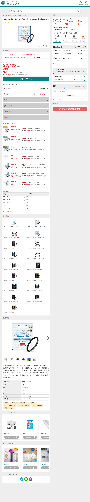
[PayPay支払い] (85, 76)
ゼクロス (14, 402)
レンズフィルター (23, 15)
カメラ (14, 15)
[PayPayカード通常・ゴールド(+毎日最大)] (84, 58)
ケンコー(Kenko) (37, 405)
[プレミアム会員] (85, 80)
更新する (37, 57)
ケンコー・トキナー (24, 405)
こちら (67, 71)
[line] (26, 480)
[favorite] (48, 19)
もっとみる (7, 211)
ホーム (5, 15)
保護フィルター (9, 408)
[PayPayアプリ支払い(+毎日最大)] (84, 50)
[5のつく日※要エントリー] (85, 91)
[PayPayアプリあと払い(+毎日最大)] (84, 54)
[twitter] (22, 480)
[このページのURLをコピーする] (30, 479)
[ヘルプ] (74, 76)
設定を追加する (70, 95)
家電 (9, 15)
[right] (48, 338)
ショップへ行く (26, 79)
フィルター (32, 402)
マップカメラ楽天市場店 (15, 72)
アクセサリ (23, 402)
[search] (78, 11)
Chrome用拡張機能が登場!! (70, 109)
